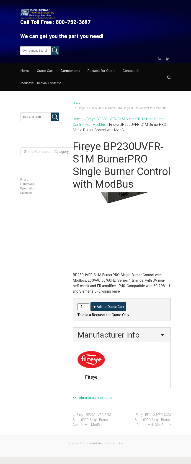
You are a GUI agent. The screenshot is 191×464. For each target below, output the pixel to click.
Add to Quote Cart (110, 307)
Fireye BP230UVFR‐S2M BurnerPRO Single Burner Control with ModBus (92, 420)
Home (76, 103)
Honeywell (27, 184)
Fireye (24, 179)
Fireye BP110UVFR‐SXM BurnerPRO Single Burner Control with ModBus (153, 420)
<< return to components (92, 398)
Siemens (26, 192)
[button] (169, 77)
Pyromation (27, 188)
